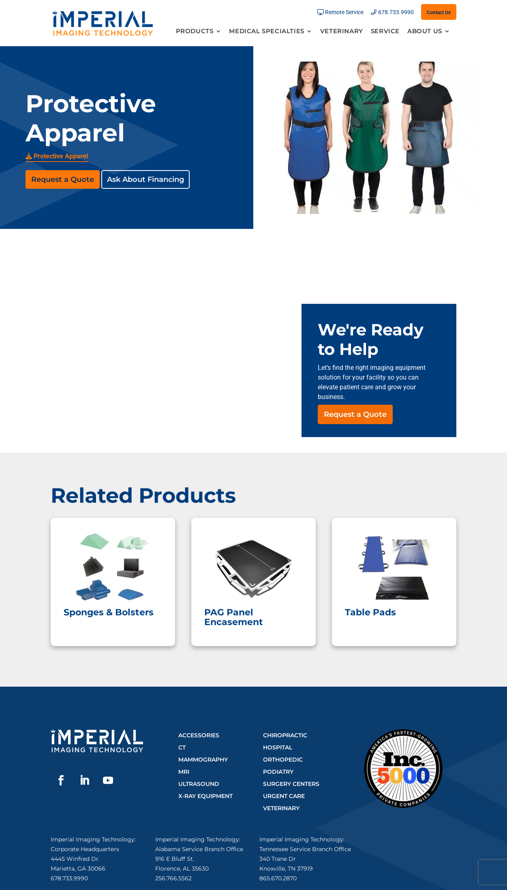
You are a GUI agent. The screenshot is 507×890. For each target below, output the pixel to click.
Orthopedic (283, 759)
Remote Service (344, 12)
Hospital (277, 747)
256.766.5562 (173, 878)
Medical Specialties (266, 31)
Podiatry (278, 771)
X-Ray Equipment (205, 796)
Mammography (203, 759)
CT (182, 747)
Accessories (198, 735)
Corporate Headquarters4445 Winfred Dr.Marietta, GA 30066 (85, 858)
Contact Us (439, 12)
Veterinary (341, 31)
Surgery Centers (291, 784)
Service (385, 31)
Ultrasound (198, 784)
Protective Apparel (57, 156)
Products (195, 31)
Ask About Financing (145, 179)
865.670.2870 (278, 878)
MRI (183, 771)
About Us (424, 31)
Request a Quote (62, 179)
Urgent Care (284, 796)
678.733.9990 (396, 12)
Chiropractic (285, 735)
